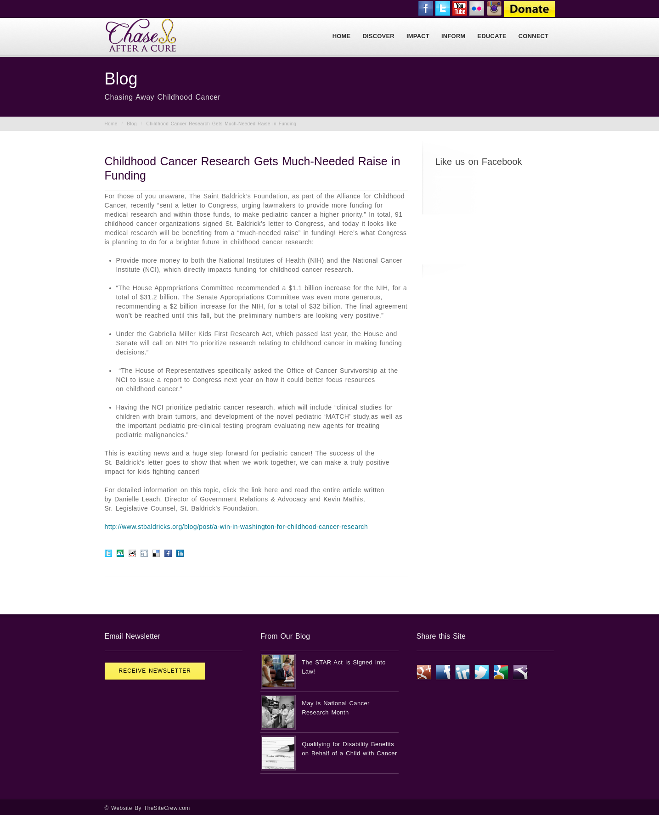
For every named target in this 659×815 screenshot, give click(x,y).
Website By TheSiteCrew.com (150, 808)
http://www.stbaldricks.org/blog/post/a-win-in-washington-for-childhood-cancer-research (236, 526)
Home (111, 123)
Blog (132, 123)
